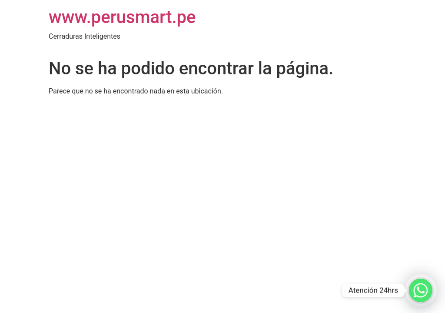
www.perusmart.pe (122, 17)
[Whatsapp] (420, 290)
